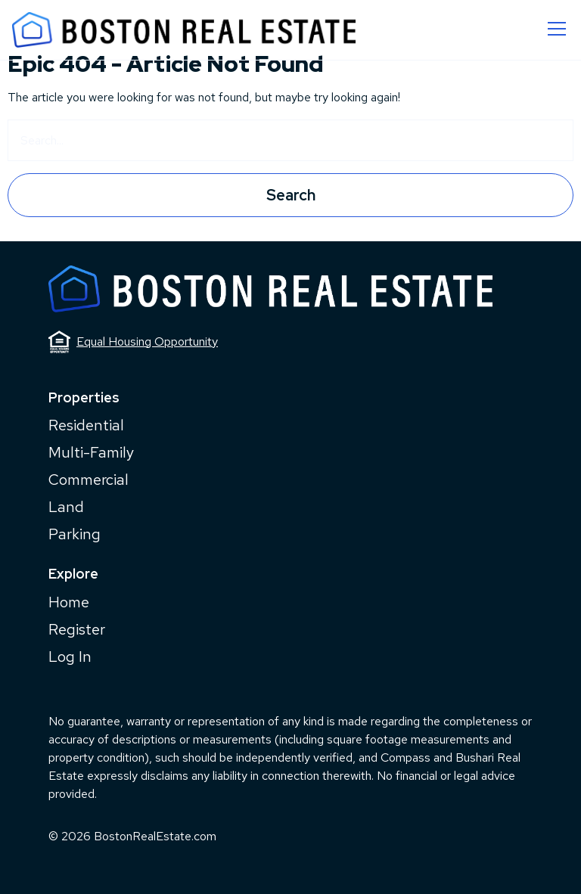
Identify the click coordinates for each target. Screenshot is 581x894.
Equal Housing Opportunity (133, 342)
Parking (74, 534)
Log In (70, 656)
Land (66, 507)
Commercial (88, 479)
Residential (86, 425)
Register (76, 629)
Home (68, 602)
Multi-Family (91, 452)
